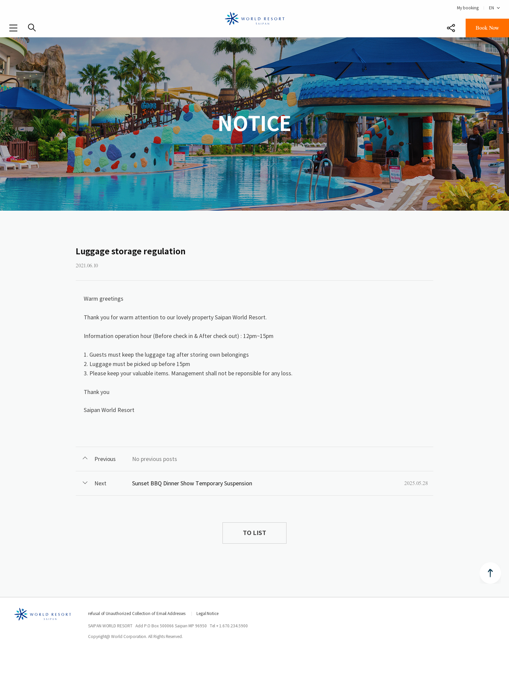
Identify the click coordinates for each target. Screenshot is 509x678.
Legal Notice (207, 613)
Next (100, 483)
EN (491, 7)
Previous (105, 459)
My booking (468, 7)
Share (451, 28)
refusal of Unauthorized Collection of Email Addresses (136, 613)
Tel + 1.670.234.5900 (229, 625)
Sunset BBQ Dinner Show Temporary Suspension (192, 483)
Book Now (487, 28)
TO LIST (254, 533)
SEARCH (32, 27)
